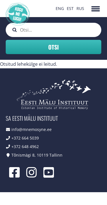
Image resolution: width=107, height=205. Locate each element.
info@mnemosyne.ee (31, 129)
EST (70, 8)
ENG (60, 8)
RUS (80, 8)
